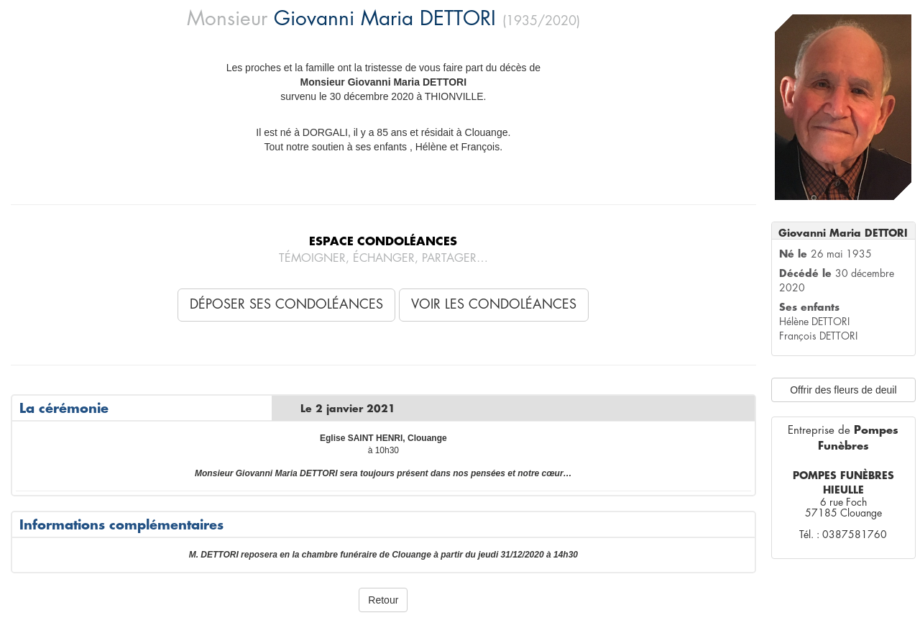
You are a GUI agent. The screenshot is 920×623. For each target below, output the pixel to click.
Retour (383, 600)
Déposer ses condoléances (286, 304)
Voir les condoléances (493, 304)
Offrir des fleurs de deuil (843, 390)
